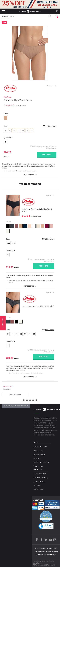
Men (12, 16)
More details (29, 175)
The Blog (37, 485)
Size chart (52, 126)
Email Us (53, 554)
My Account (38, 451)
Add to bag (46, 155)
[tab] (15, 395)
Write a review (21, 105)
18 (34, 334)
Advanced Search (40, 447)
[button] (3, 323)
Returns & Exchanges (42, 462)
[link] (46, 526)
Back (4, 22)
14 (25, 334)
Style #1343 (50, 196)
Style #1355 (50, 293)
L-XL (14, 243)
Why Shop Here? (40, 474)
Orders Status (39, 454)
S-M (8, 243)
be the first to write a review (16, 406)
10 (16, 334)
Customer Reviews (41, 478)
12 (21, 334)
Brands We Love (40, 482)
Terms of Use (51, 565)
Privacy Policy (39, 489)
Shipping (37, 458)
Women (5, 16)
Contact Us (38, 466)
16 (29, 334)
